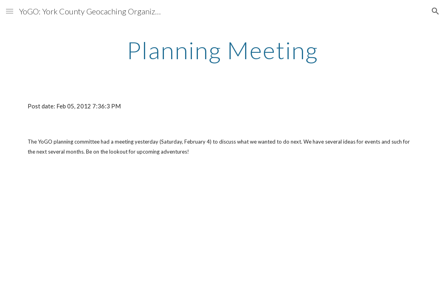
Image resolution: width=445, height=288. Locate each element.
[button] (9, 11)
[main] (222, 50)
